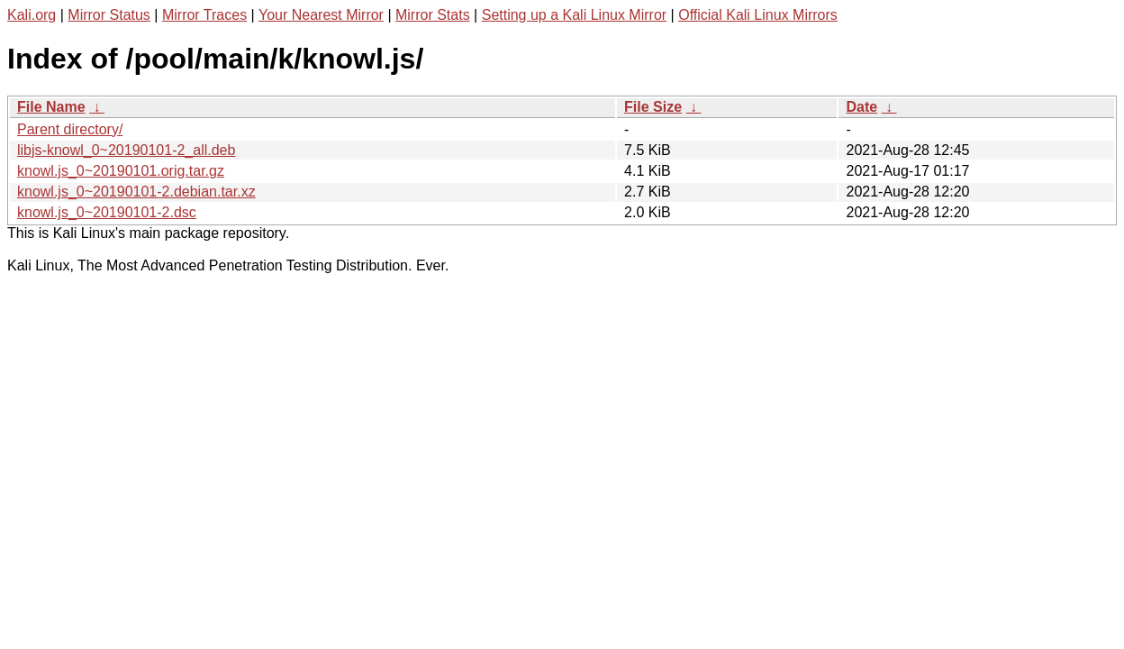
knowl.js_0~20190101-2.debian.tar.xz (136, 191)
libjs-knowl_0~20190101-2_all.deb (126, 150)
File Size (653, 106)
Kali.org (31, 15)
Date (861, 106)
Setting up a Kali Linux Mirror (574, 15)
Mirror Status (109, 15)
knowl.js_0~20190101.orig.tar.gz (120, 170)
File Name (51, 106)
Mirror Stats (432, 15)
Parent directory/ (69, 129)
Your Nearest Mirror (321, 15)
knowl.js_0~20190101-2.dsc (106, 212)
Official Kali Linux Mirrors (758, 15)
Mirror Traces (204, 15)
